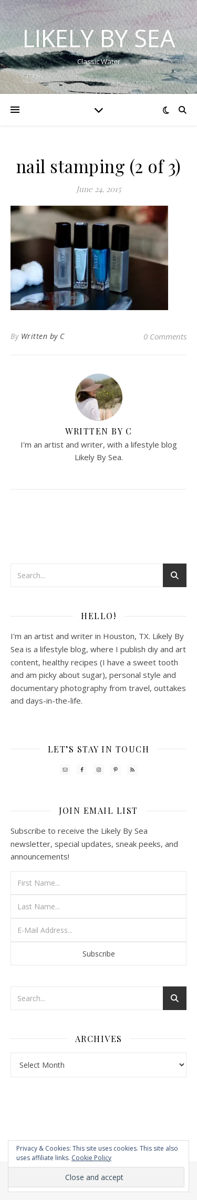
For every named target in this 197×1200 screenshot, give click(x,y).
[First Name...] (98, 883)
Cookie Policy (91, 1157)
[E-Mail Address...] (98, 930)
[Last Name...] (98, 906)
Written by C (43, 336)
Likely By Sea (99, 38)
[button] (89, 258)
